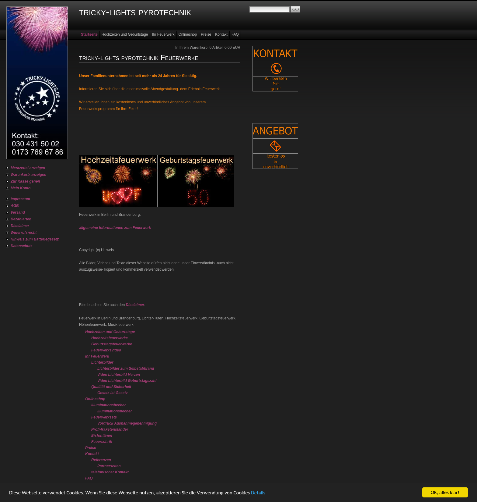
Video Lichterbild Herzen (118, 374)
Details (258, 493)
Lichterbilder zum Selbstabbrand (125, 368)
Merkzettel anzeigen (28, 168)
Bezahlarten (21, 219)
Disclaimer (20, 226)
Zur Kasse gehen (25, 181)
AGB (15, 206)
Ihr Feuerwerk (163, 34)
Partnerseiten (109, 466)
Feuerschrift (101, 442)
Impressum (20, 199)
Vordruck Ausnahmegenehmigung (127, 423)
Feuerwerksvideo (106, 350)
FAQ (235, 34)
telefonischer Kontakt (110, 472)
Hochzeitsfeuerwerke (109, 338)
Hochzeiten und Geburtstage (125, 34)
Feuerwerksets (104, 417)
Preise (206, 34)
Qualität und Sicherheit (111, 387)
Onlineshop (188, 34)
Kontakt (221, 34)
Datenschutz (21, 246)
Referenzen (101, 460)
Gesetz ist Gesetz (112, 393)
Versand (18, 212)
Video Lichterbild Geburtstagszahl (126, 381)
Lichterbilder (102, 362)
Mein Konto (20, 188)
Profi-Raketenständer (109, 429)
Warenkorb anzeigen (28, 175)
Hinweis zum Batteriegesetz (35, 239)
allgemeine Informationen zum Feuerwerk (115, 228)
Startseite (89, 34)
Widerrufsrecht (24, 232)
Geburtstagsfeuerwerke (111, 344)
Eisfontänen (101, 435)
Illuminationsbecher (108, 405)
